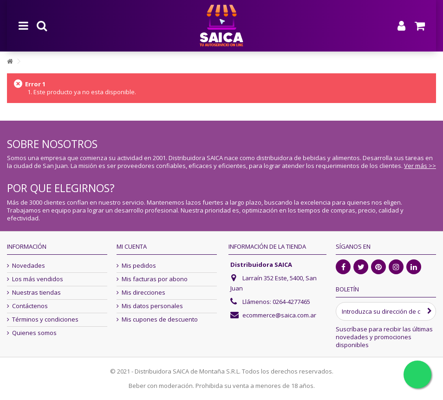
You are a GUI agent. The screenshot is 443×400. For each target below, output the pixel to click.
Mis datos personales (152, 306)
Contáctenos (30, 306)
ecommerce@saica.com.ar (279, 315)
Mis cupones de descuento (160, 319)
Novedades (28, 266)
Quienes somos (34, 333)
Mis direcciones (143, 293)
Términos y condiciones (45, 319)
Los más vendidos (37, 279)
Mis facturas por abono (155, 279)
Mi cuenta (132, 246)
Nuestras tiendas (36, 293)
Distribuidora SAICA (261, 264)
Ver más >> (420, 165)
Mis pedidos (139, 266)
